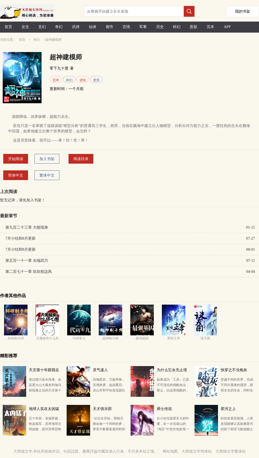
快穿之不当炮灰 (234, 370)
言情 (126, 27)
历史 (160, 27)
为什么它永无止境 (172, 370)
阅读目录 (80, 159)
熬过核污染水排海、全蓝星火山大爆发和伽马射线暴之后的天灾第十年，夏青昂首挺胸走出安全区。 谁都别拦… (45, 390)
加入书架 (46, 159)
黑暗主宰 (173, 338)
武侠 (76, 27)
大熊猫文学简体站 (197, 451)
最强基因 (142, 338)
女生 (25, 27)
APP (227, 27)
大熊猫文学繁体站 (231, 451)
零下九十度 (59, 68)
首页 (8, 27)
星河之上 (228, 409)
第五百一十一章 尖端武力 (26, 261)
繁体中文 (46, 175)
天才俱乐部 (102, 409)
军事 (143, 27)
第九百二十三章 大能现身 (26, 227)
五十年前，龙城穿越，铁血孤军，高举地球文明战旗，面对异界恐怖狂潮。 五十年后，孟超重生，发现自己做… (45, 429)
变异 (96, 80)
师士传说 (164, 409)
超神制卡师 (111, 338)
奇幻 (59, 27)
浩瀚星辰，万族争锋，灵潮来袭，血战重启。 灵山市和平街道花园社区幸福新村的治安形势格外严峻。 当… (109, 390)
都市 (109, 27)
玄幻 (42, 27)
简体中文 (15, 175)
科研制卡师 (16, 338)
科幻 (176, 27)
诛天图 (205, 338)
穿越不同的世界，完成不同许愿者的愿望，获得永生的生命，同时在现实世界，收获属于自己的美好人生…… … (237, 390)
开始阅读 (15, 159)
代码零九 (79, 338)
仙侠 (92, 27)
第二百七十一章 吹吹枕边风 (28, 272)
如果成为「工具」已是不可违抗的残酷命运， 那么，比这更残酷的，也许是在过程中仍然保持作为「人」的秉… (173, 390)
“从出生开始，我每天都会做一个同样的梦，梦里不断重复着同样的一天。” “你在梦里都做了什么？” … (109, 429)
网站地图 (170, 451)
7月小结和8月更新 (20, 238)
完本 (210, 27)
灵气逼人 (100, 370)
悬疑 (193, 27)
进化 (83, 80)
